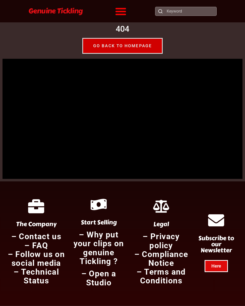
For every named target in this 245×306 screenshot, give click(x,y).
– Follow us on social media (36, 259)
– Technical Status (36, 276)
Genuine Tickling (55, 11)
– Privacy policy (161, 241)
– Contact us (36, 236)
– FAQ (36, 245)
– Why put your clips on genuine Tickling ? (99, 248)
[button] (121, 11)
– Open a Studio (98, 278)
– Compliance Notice (161, 259)
